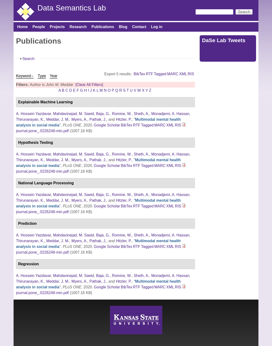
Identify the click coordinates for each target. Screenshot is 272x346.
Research (78, 27)
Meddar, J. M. (57, 119)
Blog (123, 27)
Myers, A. (79, 119)
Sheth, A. (141, 114)
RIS (191, 74)
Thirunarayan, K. (30, 119)
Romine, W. (122, 114)
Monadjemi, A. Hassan (170, 114)
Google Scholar (107, 125)
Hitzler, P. (124, 119)
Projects (57, 27)
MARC (172, 74)
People (39, 27)
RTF (149, 74)
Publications (102, 27)
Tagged (160, 74)
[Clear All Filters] (89, 85)
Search (28, 59)
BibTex (139, 74)
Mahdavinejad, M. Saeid (73, 114)
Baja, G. (103, 114)
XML (183, 74)
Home (22, 27)
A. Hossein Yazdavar (33, 114)
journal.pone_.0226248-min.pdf (42, 131)
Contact (139, 27)
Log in (157, 27)
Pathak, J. (97, 119)
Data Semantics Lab (71, 8)
